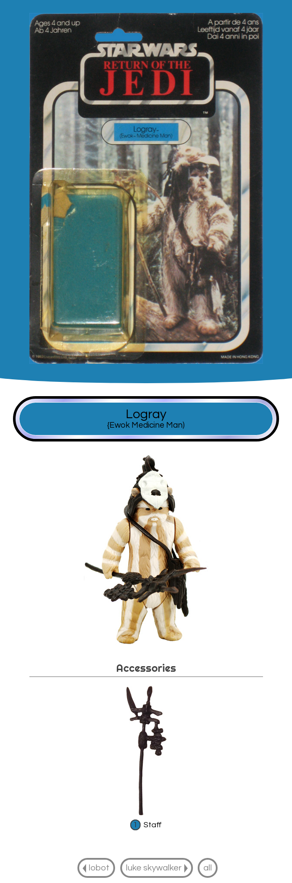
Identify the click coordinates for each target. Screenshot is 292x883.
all (207, 867)
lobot (99, 867)
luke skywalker (154, 867)
